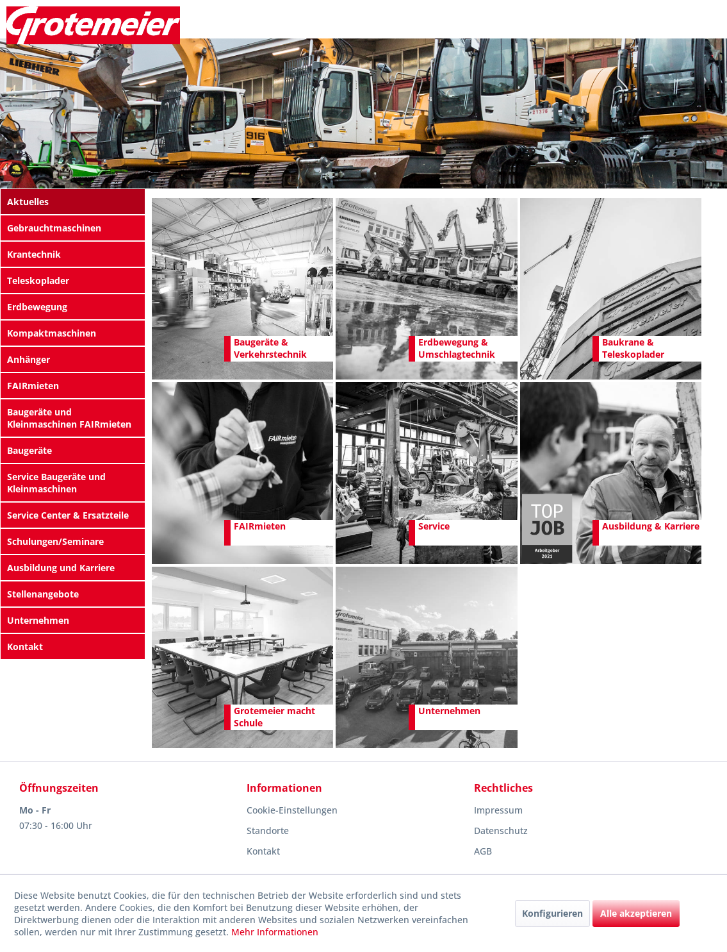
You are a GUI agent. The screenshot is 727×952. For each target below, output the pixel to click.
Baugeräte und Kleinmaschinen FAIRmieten (69, 418)
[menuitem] (72, 201)
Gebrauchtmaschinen (54, 228)
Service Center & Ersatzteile (68, 515)
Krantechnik (34, 254)
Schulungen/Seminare (55, 541)
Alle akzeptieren (636, 913)
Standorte (268, 830)
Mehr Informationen (274, 932)
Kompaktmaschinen (51, 333)
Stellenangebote (43, 594)
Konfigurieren (552, 913)
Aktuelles (28, 202)
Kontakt (25, 646)
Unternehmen (38, 620)
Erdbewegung (37, 307)
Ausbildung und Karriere (61, 568)
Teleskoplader (38, 280)
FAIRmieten (33, 386)
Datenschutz (501, 830)
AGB (483, 851)
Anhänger (28, 359)
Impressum (498, 810)
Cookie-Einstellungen (292, 810)
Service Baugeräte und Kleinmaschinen (56, 483)
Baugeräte (29, 450)
